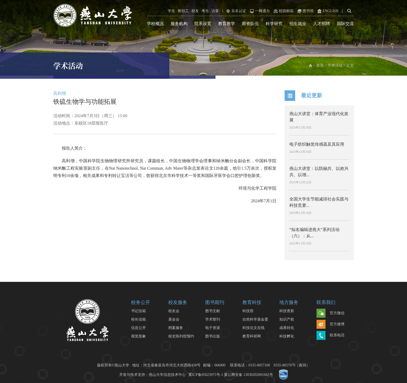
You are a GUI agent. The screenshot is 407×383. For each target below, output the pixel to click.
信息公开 (138, 328)
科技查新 (286, 311)
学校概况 (155, 23)
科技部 (247, 311)
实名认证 (235, 11)
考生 (205, 11)
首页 (320, 65)
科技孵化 (286, 336)
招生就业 (297, 23)
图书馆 (305, 11)
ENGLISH (327, 11)
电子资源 (212, 328)
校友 (195, 11)
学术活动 (335, 65)
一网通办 (259, 11)
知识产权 (286, 319)
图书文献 (212, 311)
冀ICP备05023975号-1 (205, 375)
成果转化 (286, 328)
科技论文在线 (253, 328)
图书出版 (212, 336)
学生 (171, 11)
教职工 (183, 11)
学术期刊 (212, 319)
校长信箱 (138, 319)
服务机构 (179, 23)
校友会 (173, 311)
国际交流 (345, 23)
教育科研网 (251, 336)
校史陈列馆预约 (181, 336)
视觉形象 (138, 336)
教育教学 (226, 23)
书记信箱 (138, 311)
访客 (215, 11)
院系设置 (202, 23)
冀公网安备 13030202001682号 (248, 375)
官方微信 (330, 313)
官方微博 (330, 324)
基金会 (173, 319)
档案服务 (175, 328)
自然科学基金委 (255, 319)
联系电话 (330, 335)
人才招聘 (321, 23)
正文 (350, 65)
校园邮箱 (283, 11)
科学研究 (274, 23)
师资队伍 (250, 23)
